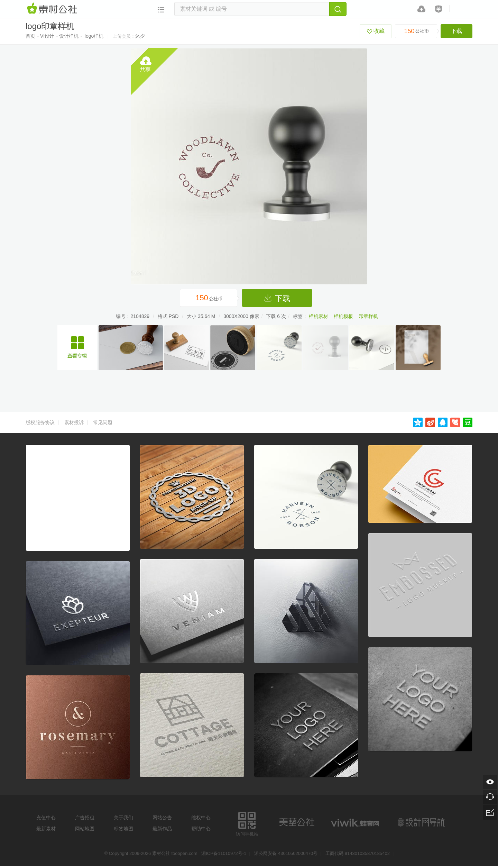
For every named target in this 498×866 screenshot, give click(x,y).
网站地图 (84, 828)
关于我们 (123, 817)
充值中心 (46, 817)
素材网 (53, 9)
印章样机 (368, 316)
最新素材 (46, 828)
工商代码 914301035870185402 (357, 853)
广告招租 (84, 817)
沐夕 (140, 36)
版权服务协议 (40, 422)
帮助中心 (201, 828)
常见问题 (102, 422)
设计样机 (69, 36)
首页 (30, 36)
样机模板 (343, 316)
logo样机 (94, 36)
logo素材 (356, 822)
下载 (456, 31)
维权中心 (201, 817)
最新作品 (162, 828)
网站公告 (162, 817)
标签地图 (123, 828)
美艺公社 (297, 822)
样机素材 (318, 316)
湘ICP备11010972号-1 (223, 853)
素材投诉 (74, 422)
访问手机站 (247, 823)
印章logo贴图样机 (77, 347)
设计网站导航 (422, 822)
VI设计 (47, 36)
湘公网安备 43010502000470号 (285, 853)
